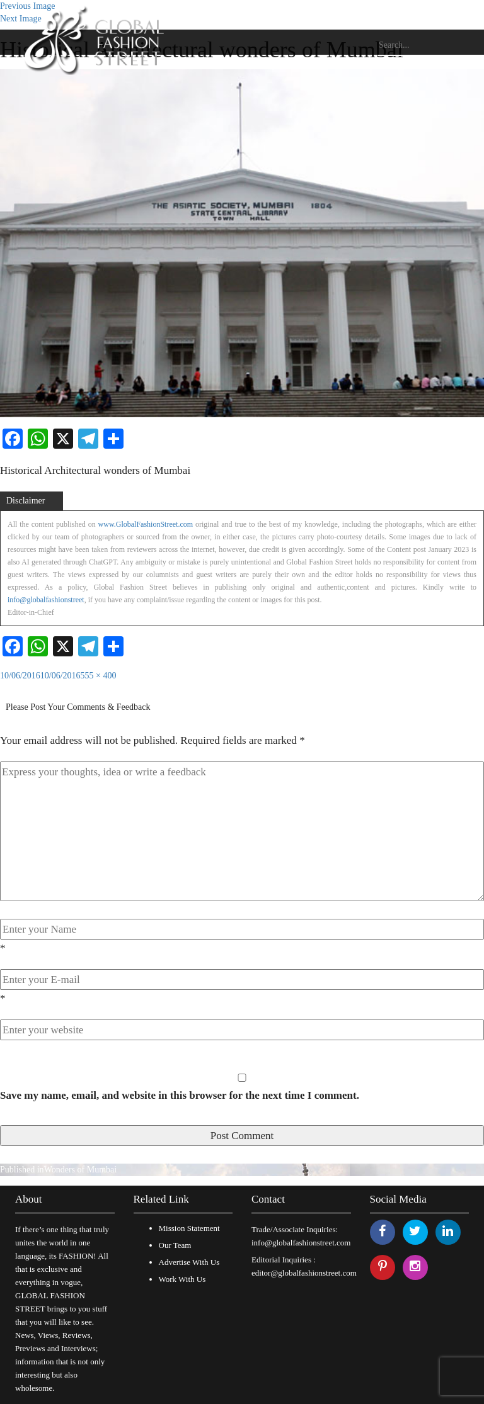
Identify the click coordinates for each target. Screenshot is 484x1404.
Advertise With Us (189, 1262)
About (28, 1199)
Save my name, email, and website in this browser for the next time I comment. (179, 1095)
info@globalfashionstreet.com (300, 1242)
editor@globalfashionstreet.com (304, 1273)
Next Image (21, 18)
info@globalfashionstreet (46, 599)
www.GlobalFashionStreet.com (145, 524)
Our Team (175, 1245)
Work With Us (182, 1279)
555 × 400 (99, 675)
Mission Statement (189, 1228)
